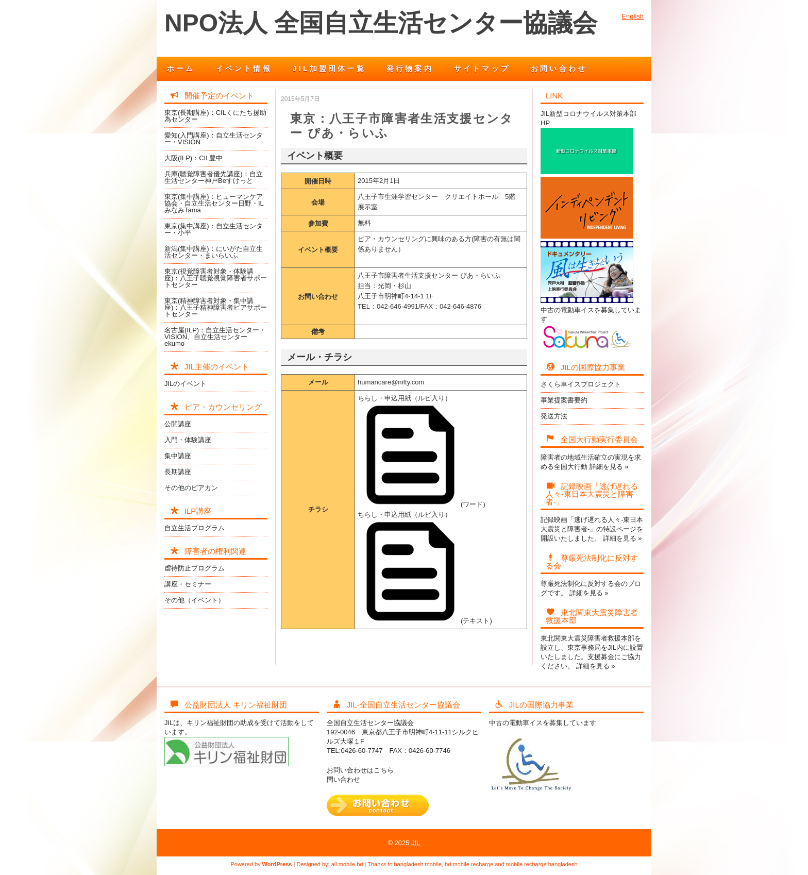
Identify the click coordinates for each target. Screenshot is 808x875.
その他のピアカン (191, 488)
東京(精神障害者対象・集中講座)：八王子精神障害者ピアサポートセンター (215, 307)
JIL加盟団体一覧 (329, 68)
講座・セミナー (187, 584)
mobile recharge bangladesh (542, 864)
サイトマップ (482, 68)
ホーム (181, 68)
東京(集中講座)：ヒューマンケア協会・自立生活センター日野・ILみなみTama (214, 203)
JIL (415, 843)
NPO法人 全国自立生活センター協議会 (380, 23)
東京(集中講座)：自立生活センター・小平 (213, 229)
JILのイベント (185, 384)
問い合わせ (343, 779)
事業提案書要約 (564, 400)
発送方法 (554, 416)
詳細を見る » (609, 466)
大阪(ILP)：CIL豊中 (193, 158)
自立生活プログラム (194, 528)
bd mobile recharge (469, 864)
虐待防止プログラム (194, 568)
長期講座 (177, 472)
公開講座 (177, 424)
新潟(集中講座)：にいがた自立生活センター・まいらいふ (213, 252)
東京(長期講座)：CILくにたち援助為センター (215, 116)
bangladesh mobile (418, 864)
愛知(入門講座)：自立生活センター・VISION (213, 138)
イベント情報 (244, 68)
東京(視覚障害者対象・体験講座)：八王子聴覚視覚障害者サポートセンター (215, 278)
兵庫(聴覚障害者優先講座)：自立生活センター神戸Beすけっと (213, 177)
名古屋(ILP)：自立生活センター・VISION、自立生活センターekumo (215, 336)
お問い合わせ (559, 68)
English (632, 16)
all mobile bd (347, 864)
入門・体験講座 (187, 440)
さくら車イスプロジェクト (581, 384)
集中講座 (177, 456)
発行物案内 (409, 68)
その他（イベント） (194, 600)
